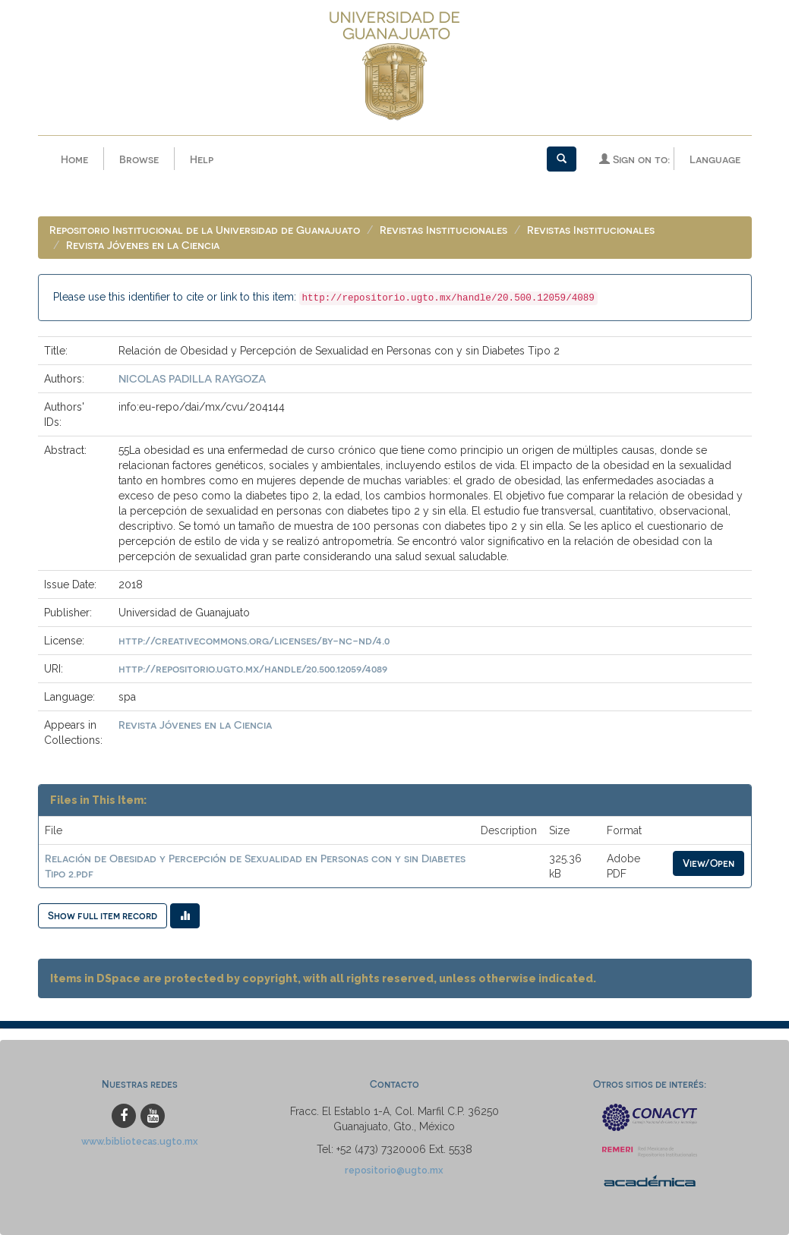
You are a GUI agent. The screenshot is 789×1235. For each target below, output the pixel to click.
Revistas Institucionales (443, 229)
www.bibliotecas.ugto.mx (139, 1141)
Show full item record (102, 915)
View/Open (708, 862)
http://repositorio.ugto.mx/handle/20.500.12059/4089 (252, 668)
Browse (139, 159)
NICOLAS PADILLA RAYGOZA (192, 378)
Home (74, 159)
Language (715, 159)
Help (201, 159)
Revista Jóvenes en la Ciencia (142, 244)
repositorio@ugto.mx (394, 1170)
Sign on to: (634, 159)
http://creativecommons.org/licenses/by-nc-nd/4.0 (254, 640)
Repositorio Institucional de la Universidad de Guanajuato (204, 229)
